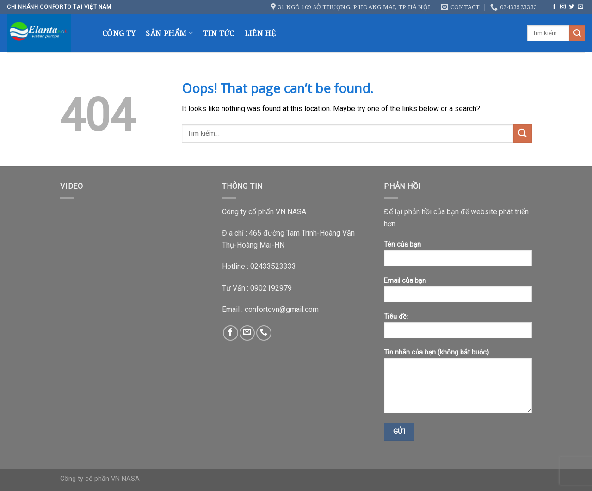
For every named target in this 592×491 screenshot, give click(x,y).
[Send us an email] (580, 7)
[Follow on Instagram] (563, 7)
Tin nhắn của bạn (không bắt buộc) (458, 384)
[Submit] (577, 33)
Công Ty (119, 33)
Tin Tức (218, 33)
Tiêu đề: (458, 329)
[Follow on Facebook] (554, 7)
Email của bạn (458, 293)
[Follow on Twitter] (571, 7)
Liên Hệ (260, 33)
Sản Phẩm (169, 33)
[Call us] (263, 333)
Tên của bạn (458, 257)
